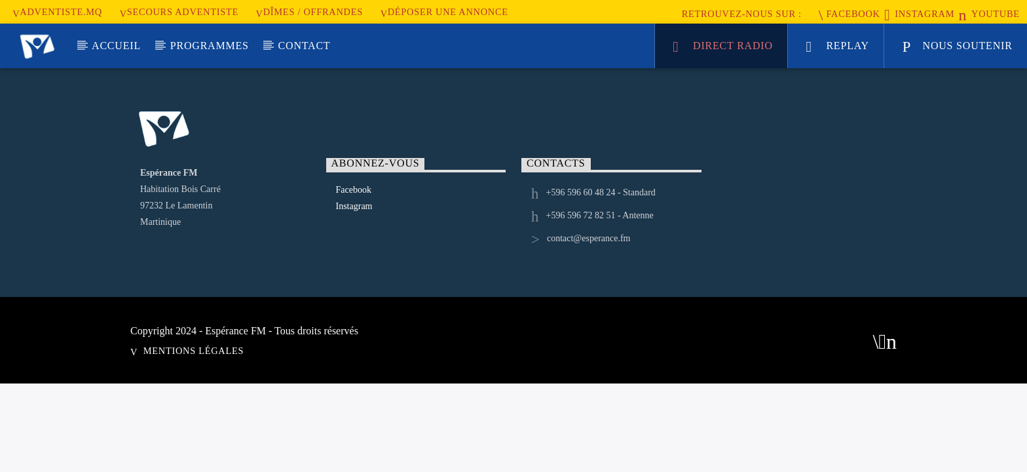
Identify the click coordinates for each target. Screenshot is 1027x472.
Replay (837, 47)
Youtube (989, 14)
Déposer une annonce (444, 12)
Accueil (116, 45)
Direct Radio (723, 47)
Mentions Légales (193, 350)
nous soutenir (958, 47)
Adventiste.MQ (57, 12)
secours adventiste (179, 12)
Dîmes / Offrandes (309, 12)
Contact (304, 45)
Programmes (209, 45)
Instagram (919, 14)
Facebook (849, 14)
